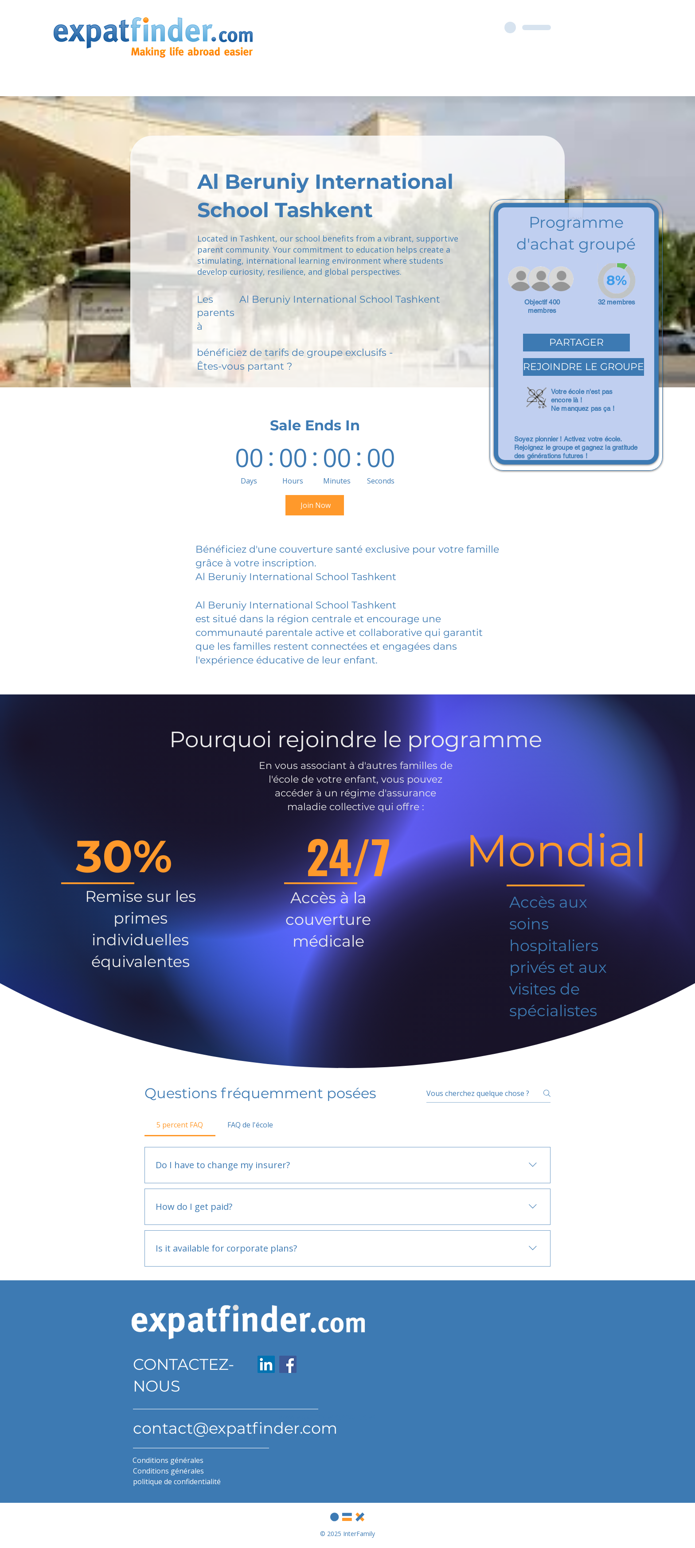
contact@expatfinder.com (235, 1428)
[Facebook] (288, 1364)
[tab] (179, 1124)
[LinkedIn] (266, 1364)
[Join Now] (314, 505)
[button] (576, 342)
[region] (576, 335)
